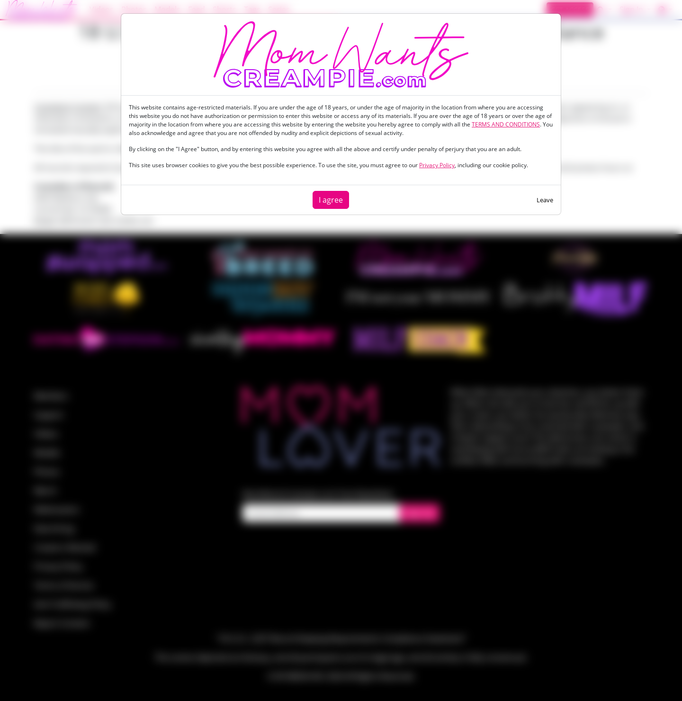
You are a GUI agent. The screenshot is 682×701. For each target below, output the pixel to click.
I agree (331, 200)
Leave (545, 200)
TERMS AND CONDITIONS (506, 124)
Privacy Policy (437, 165)
